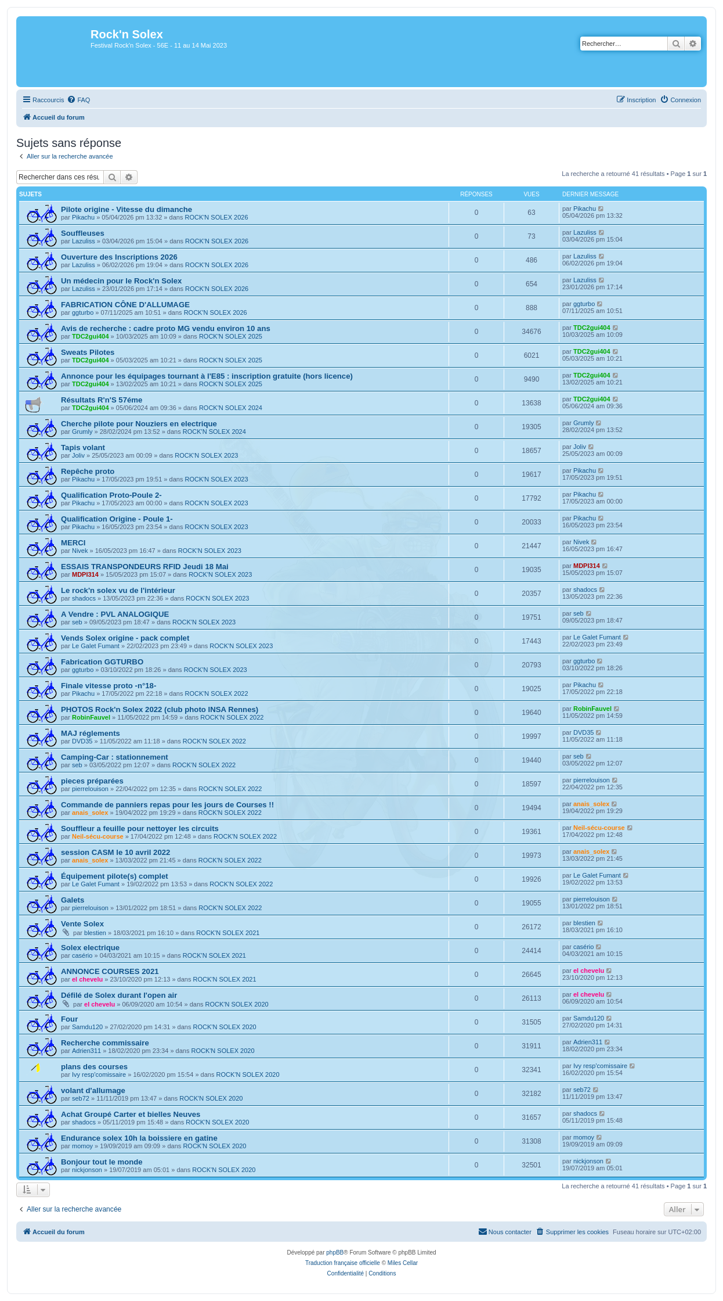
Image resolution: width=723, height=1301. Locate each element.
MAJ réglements (90, 733)
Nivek (80, 550)
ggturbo (82, 312)
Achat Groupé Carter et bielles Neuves (130, 1114)
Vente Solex (82, 923)
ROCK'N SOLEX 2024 (230, 407)
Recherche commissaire (105, 1042)
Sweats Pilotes (87, 352)
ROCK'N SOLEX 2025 (230, 336)
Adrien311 (86, 1050)
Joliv (78, 455)
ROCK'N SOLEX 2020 (237, 1004)
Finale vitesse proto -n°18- (108, 685)
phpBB (335, 1252)
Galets (72, 900)
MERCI (73, 542)
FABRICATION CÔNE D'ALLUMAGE (125, 304)
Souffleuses (82, 233)
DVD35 (82, 741)
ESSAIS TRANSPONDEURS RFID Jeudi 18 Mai (145, 566)
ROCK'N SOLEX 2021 (227, 932)
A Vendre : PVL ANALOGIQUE (115, 614)
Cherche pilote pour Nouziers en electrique (139, 423)
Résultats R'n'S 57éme (101, 400)
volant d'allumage (93, 1090)
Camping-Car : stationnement (114, 757)
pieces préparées (92, 781)
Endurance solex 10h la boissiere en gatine (139, 1138)
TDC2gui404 (90, 336)
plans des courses (94, 1066)
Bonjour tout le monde (102, 1162)
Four (69, 1019)
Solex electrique (90, 947)
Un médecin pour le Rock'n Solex (121, 280)
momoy (82, 1145)
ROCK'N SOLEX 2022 (216, 693)
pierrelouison (90, 788)
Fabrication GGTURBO (102, 661)
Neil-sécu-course (98, 836)
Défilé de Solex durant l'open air (119, 995)
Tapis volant (83, 447)
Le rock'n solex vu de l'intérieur (118, 590)
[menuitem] (78, 100)
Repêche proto (87, 471)
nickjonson (87, 1169)
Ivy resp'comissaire (99, 1074)
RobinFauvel (91, 717)
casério (82, 955)
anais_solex (90, 812)
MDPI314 (85, 574)
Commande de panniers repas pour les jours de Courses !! (167, 804)
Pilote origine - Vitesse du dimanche (126, 209)
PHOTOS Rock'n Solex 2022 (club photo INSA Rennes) (159, 709)
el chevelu (87, 979)
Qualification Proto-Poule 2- (111, 495)
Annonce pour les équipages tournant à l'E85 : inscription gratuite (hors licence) (207, 376)
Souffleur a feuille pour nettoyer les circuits (140, 828)
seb (77, 622)
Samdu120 (87, 1026)
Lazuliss (83, 241)
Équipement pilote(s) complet (114, 876)
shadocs (84, 598)
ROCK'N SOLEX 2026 (216, 217)
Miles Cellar (403, 1263)
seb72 (80, 1098)
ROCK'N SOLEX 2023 (206, 455)
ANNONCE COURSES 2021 (110, 971)
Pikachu (83, 217)
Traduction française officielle (342, 1263)
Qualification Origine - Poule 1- (117, 519)
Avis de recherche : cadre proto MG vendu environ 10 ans (165, 328)
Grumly (82, 431)
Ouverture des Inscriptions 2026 (119, 257)
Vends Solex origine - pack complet (125, 638)
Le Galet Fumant (96, 645)
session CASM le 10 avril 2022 (115, 852)
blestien (95, 932)
